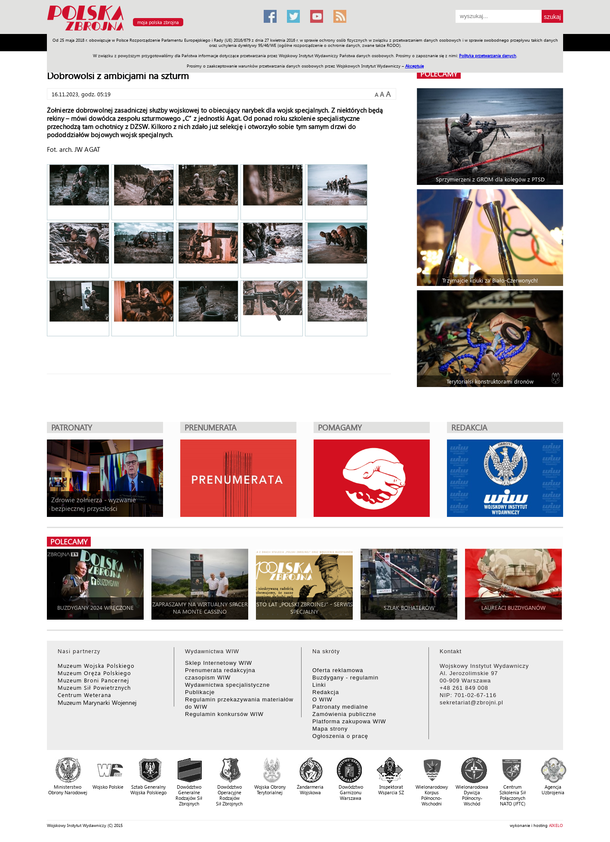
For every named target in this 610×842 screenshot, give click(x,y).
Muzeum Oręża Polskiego (94, 672)
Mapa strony (330, 728)
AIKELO (556, 825)
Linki (319, 685)
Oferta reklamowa (338, 670)
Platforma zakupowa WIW (349, 721)
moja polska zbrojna (158, 22)
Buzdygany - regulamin (345, 677)
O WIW (322, 699)
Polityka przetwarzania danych (487, 55)
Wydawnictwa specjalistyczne (227, 685)
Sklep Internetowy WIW (218, 663)
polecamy (438, 74)
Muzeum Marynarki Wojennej (97, 702)
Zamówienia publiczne (344, 714)
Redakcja (325, 692)
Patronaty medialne (340, 707)
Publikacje (200, 692)
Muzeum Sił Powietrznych (94, 687)
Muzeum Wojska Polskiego (96, 665)
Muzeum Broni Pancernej (93, 680)
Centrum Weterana (84, 694)
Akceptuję (414, 65)
